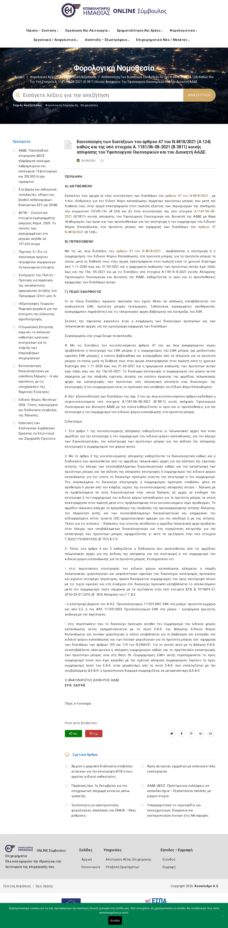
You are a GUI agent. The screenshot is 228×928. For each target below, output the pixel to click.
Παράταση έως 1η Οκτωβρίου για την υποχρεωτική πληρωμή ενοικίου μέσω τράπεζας (100, 791)
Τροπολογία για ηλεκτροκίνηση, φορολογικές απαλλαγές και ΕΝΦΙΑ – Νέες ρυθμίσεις (103, 810)
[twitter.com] (172, 734)
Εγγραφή (169, 867)
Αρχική (19, 77)
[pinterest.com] (191, 734)
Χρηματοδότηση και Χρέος (140, 30)
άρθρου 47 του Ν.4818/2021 (186, 196)
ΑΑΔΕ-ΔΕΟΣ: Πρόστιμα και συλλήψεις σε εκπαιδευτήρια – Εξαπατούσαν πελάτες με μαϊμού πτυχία (179, 791)
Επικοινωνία (90, 867)
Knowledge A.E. (207, 886)
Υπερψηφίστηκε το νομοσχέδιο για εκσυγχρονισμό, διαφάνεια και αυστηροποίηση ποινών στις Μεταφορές (178, 810)
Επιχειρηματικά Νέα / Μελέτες (163, 40)
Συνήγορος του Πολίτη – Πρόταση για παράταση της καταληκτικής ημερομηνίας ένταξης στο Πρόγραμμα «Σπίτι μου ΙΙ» (38, 285)
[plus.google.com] (201, 734)
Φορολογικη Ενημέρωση (61, 105)
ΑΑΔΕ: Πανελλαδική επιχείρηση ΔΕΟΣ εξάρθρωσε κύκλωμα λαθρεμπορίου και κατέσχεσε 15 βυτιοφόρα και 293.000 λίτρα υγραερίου (38, 166)
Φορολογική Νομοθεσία (79, 77)
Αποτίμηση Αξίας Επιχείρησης (128, 859)
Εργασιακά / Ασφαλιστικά (56, 40)
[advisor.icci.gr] (211, 734)
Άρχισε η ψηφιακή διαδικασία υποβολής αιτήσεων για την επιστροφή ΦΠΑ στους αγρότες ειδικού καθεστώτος (102, 771)
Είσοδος (169, 859)
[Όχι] (222, 917)
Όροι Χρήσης (44, 886)
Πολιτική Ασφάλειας (17, 886)
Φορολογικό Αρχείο (44, 77)
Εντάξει (115, 920)
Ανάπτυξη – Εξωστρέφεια (107, 40)
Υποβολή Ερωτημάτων (122, 867)
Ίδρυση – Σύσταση (42, 30)
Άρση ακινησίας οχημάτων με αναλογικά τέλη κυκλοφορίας (181, 768)
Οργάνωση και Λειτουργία (87, 30)
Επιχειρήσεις (89, 105)
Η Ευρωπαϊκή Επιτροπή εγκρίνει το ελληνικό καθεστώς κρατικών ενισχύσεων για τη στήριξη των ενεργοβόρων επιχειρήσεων (36, 342)
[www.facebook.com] (182, 734)
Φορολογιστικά (183, 30)
